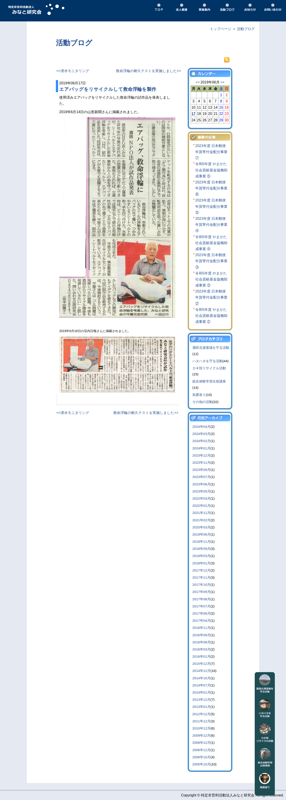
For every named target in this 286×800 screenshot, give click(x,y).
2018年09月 (201, 549)
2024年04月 (201, 426)
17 (193, 114)
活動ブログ (246, 29)
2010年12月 (201, 728)
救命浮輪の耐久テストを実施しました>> (148, 71)
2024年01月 (201, 448)
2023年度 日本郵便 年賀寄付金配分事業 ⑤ (211, 206)
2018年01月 (201, 563)
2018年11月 (201, 541)
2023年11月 (201, 462)
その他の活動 (202, 402)
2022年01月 (201, 505)
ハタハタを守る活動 (207, 361)
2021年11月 (201, 513)
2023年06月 (201, 484)
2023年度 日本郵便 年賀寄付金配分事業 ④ (211, 225)
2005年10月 (201, 764)
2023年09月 (201, 470)
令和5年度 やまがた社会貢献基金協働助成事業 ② (211, 316)
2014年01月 (201, 692)
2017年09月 (201, 592)
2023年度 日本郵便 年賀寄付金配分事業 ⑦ (211, 152)
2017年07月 (201, 606)
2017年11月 (201, 577)
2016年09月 (201, 635)
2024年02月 (201, 441)
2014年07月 (201, 685)
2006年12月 (201, 750)
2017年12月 (201, 570)
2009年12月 (201, 735)
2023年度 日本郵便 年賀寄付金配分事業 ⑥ (211, 188)
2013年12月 (201, 699)
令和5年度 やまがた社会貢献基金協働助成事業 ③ (211, 279)
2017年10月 (201, 584)
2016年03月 (201, 649)
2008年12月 (201, 742)
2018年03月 (201, 556)
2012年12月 (201, 714)
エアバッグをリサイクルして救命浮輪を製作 (107, 89)
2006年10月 (201, 757)
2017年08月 (201, 599)
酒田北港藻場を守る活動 (210, 347)
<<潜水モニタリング (72, 71)
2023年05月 (201, 491)
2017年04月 (201, 620)
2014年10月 (201, 678)
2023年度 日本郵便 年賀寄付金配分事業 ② (211, 297)
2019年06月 (201, 534)
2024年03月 (201, 434)
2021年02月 (201, 520)
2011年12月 (201, 721)
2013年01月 (201, 707)
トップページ (220, 29)
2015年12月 (201, 663)
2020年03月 (201, 527)
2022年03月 (201, 498)
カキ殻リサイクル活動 (209, 368)
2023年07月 (201, 477)
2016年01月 (201, 656)
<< (198, 82)
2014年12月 (201, 671)
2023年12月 (201, 455)
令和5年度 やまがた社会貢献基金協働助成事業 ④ (211, 243)
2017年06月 (201, 613)
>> (222, 82)
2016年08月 (201, 642)
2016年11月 (201, 628)
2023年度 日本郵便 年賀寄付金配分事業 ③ (211, 261)
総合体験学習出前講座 (209, 381)
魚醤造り (199, 395)
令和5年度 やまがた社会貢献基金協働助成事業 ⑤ (211, 170)
